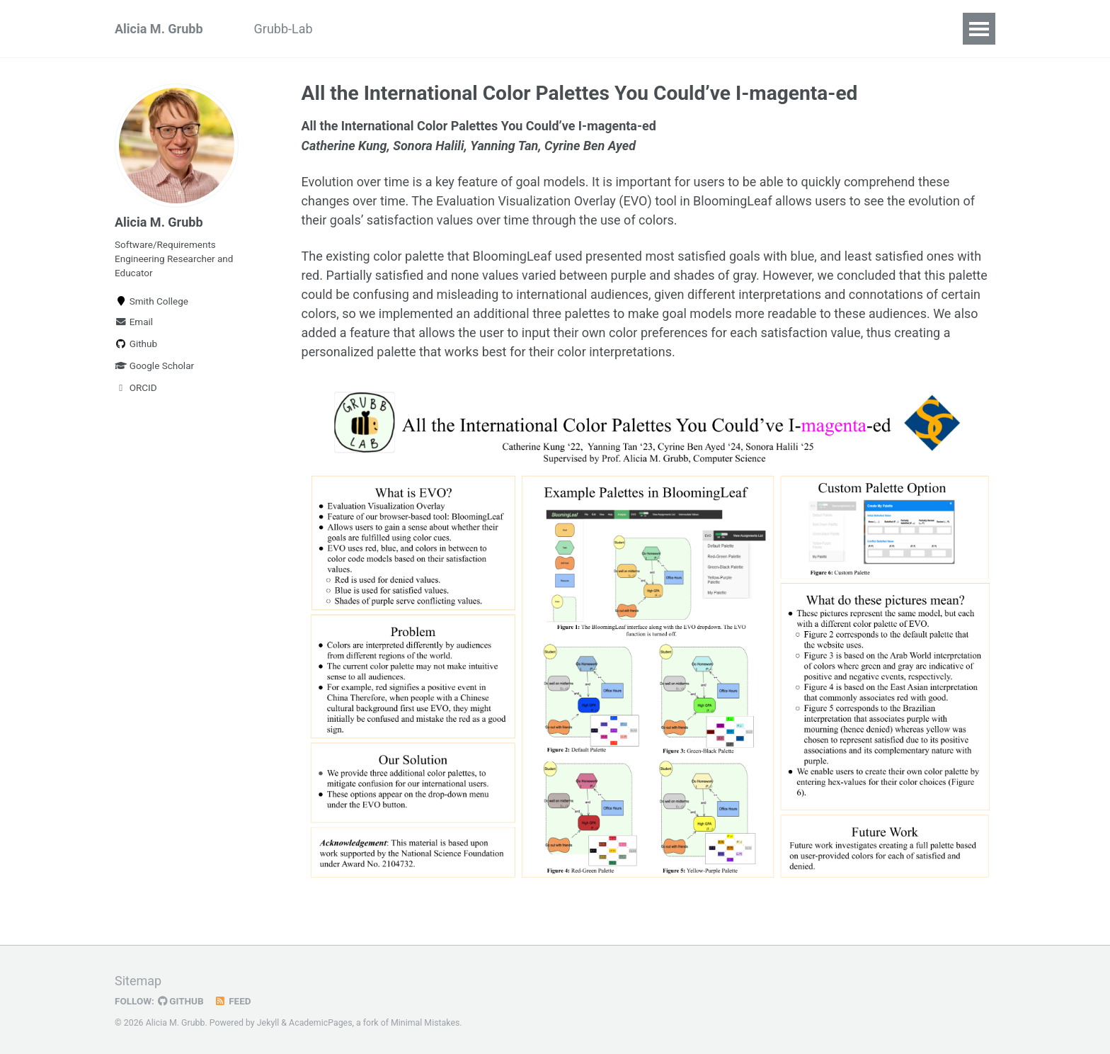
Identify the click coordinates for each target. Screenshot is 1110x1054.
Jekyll (268, 1021)
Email (134, 321)
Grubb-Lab (283, 28)
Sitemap (138, 979)
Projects (457, 28)
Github (136, 343)
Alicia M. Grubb (159, 28)
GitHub (181, 999)
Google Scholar (154, 365)
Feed (232, 999)
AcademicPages (320, 1021)
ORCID (136, 387)
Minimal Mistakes (425, 1021)
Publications (373, 28)
